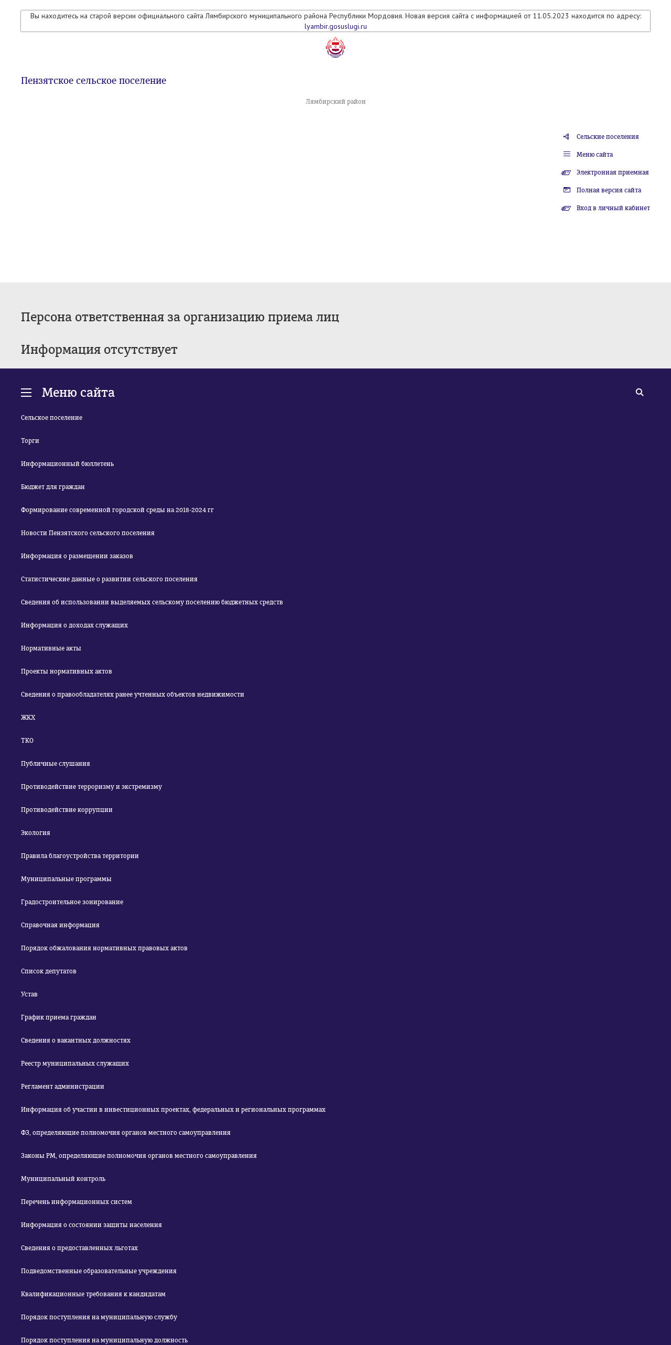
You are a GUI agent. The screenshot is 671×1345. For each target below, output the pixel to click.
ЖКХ (28, 717)
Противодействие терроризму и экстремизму (91, 786)
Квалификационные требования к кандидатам (93, 1294)
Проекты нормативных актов (66, 671)
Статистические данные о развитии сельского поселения (109, 579)
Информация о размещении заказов (77, 556)
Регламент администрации (62, 1086)
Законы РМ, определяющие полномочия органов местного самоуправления (139, 1155)
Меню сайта (595, 154)
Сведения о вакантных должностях (76, 1040)
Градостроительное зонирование (72, 902)
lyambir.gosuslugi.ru (336, 26)
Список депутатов (49, 971)
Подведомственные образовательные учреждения (99, 1271)
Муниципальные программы (66, 879)
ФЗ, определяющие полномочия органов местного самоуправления (126, 1132)
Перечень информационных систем (76, 1202)
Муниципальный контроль (63, 1179)
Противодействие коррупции (67, 809)
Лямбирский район (336, 101)
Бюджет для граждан (53, 487)
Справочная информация (60, 925)
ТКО (27, 740)
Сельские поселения (608, 136)
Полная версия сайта (609, 190)
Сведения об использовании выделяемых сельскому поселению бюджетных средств (152, 602)
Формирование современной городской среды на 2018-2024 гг (117, 510)
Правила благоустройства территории (80, 856)
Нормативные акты (51, 648)
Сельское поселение (51, 417)
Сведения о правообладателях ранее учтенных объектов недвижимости (132, 694)
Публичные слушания (55, 763)
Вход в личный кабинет (613, 208)
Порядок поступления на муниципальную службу (99, 1317)
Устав (29, 994)
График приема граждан (58, 1017)
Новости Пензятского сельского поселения (88, 533)
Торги (30, 440)
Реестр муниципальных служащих (75, 1063)
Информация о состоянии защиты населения (91, 1225)
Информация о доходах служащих (74, 625)
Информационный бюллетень (67, 464)
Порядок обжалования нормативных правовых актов (104, 948)
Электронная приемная (613, 172)
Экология (35, 833)
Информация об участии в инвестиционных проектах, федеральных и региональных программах (173, 1109)
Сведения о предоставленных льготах (79, 1248)
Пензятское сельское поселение (93, 80)
